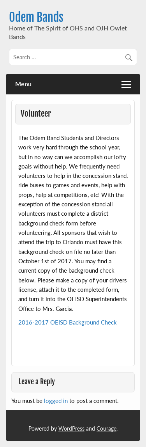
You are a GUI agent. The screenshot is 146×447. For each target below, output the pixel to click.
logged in (56, 400)
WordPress (71, 428)
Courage (106, 428)
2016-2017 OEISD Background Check (67, 322)
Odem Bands (36, 17)
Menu (23, 83)
